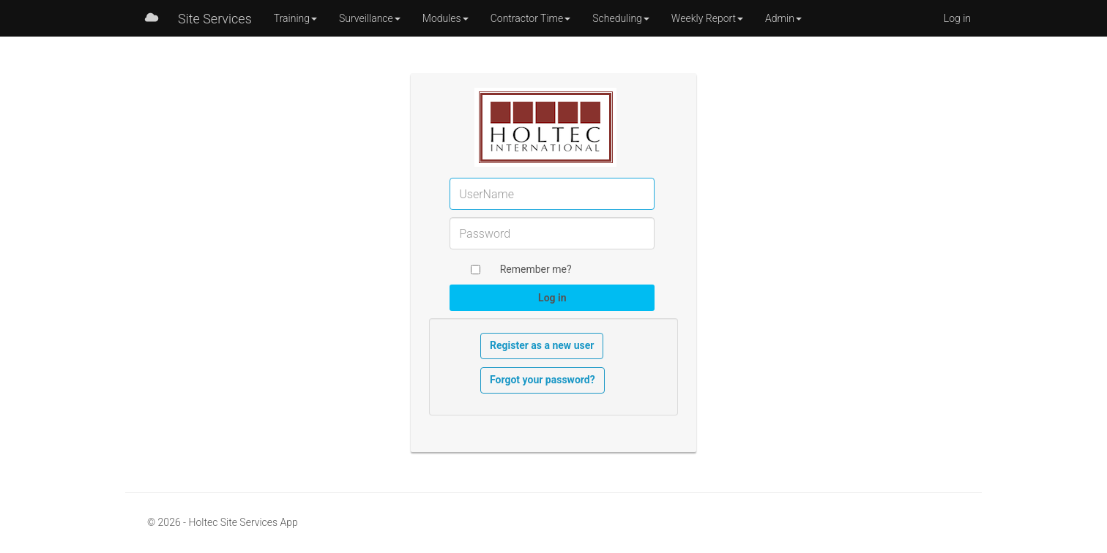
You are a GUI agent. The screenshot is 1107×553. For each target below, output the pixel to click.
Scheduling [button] (620, 18)
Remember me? (536, 269)
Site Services (215, 18)
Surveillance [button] (369, 18)
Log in (957, 18)
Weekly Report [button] (707, 18)
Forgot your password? (542, 379)
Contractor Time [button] (531, 18)
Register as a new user (542, 345)
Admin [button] (783, 18)
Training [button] (295, 18)
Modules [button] (445, 18)
